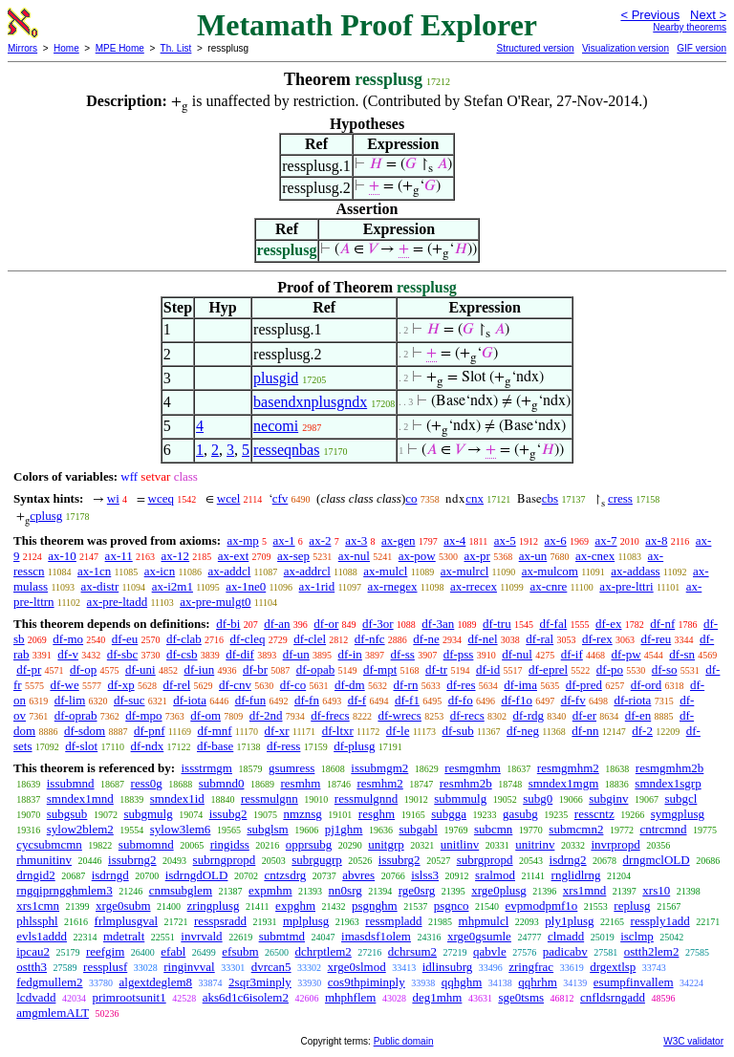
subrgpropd (485, 859)
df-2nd (266, 715)
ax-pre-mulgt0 (215, 601)
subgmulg (147, 814)
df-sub (457, 730)
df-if (572, 654)
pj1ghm (344, 829)
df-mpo (143, 715)
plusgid (275, 378)
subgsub (67, 814)
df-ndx (147, 746)
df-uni (140, 669)
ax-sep (293, 556)
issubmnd (71, 783)
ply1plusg (569, 921)
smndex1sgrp (668, 783)
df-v (67, 654)
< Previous (650, 15)
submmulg (460, 798)
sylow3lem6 (180, 829)
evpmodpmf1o (542, 905)
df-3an (437, 623)
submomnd (146, 844)
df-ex (608, 623)
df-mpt (380, 669)
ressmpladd (393, 921)
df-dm (350, 685)
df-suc (129, 700)
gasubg (520, 814)
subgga (448, 814)
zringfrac (530, 967)
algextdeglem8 (156, 982)
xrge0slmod (357, 967)
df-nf (662, 623)
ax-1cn (94, 571)
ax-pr (476, 556)
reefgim (105, 951)
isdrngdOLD (196, 875)
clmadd (566, 936)
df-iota (189, 700)
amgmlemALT (52, 1012)
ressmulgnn (269, 798)
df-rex (597, 639)
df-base (215, 746)
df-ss (403, 654)
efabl (173, 951)
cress (620, 498)
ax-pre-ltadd (117, 601)
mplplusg (306, 921)
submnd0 (222, 783)
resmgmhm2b (670, 768)
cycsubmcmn (49, 844)
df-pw (626, 654)
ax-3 (356, 540)
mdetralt (123, 936)
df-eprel (548, 669)
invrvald (201, 936)
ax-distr (100, 586)
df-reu (655, 639)
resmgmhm (472, 768)
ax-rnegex (393, 586)
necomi (275, 426)
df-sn (682, 654)
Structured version (534, 48)
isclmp (637, 936)
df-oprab (75, 715)
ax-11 (119, 556)
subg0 (537, 798)
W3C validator (693, 1041)
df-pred (584, 685)
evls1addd (41, 936)
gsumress (291, 768)
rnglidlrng (576, 875)
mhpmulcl (484, 921)
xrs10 (656, 890)
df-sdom (84, 730)
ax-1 (284, 540)
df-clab (184, 639)
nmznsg (302, 814)
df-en (638, 715)
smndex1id (177, 798)
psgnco (451, 905)
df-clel (309, 639)
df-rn (405, 685)
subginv (608, 798)
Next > (708, 15)
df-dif (240, 654)
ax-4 (454, 540)
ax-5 (505, 540)
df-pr (28, 669)
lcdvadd (35, 997)
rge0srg (417, 890)
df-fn (306, 700)
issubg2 (228, 814)
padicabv (565, 951)
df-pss (458, 654)
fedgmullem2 (49, 982)
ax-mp (243, 540)
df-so (665, 669)
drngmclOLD (656, 859)
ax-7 (605, 540)
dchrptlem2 (323, 951)
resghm (376, 814)
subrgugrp (316, 859)
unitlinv (460, 844)
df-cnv (235, 685)
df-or (325, 623)
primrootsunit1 (128, 997)
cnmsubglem (180, 890)
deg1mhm (437, 997)
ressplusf (105, 967)
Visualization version (625, 48)
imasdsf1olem (376, 936)
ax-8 (656, 540)
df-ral (539, 639)
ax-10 (62, 556)
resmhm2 (379, 783)
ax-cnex (595, 556)
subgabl (418, 829)
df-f (357, 700)
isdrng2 (568, 859)
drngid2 (35, 875)
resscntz (594, 814)
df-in (350, 654)
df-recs (467, 715)
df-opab (315, 669)
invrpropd (615, 844)
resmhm (300, 783)
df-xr (277, 730)
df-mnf (214, 730)
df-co (293, 685)
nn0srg (345, 890)
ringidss (229, 844)
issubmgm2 (379, 768)
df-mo (68, 639)
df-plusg (354, 746)
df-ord (646, 685)
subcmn (493, 829)
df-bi (228, 623)
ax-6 (556, 540)
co (411, 498)
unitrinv (534, 844)
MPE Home (120, 48)
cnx (474, 498)
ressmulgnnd (366, 798)
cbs (550, 498)
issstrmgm (206, 768)
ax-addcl (229, 571)
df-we (64, 685)
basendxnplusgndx (310, 402)
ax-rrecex (473, 586)
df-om (205, 715)
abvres (358, 875)
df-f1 (407, 700)
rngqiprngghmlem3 (64, 890)
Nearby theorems (689, 27)
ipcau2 (33, 951)
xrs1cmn (37, 905)
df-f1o (516, 700)
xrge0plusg (499, 890)
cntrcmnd (662, 829)
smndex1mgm (564, 783)
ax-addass (635, 571)
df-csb (182, 654)
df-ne (426, 639)
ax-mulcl (385, 571)
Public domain (404, 1041)
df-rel (176, 685)
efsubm (240, 951)
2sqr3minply (259, 982)
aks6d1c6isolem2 (246, 997)
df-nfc (370, 639)
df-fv (573, 700)
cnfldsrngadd (612, 997)
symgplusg (677, 814)
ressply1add (660, 921)
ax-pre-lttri (626, 586)
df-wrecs (399, 715)
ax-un (533, 556)
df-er (584, 715)
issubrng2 (132, 859)
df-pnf (149, 730)
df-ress (283, 746)
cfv (280, 498)
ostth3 (31, 967)
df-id (488, 669)
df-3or (378, 623)
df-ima (520, 685)
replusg (632, 905)
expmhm (270, 890)
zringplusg (213, 905)
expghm (295, 905)
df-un (296, 654)
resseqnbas (286, 450)
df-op (83, 669)
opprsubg (309, 844)
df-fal (553, 623)
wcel (229, 498)
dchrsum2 (412, 951)
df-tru (497, 623)
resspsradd (220, 921)
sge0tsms (521, 997)
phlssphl (36, 921)
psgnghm (375, 905)
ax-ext (233, 556)
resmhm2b (466, 783)
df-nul (517, 654)
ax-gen (398, 540)
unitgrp (386, 844)
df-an (277, 623)
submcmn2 (576, 829)
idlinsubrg (447, 967)
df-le (398, 730)
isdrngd (110, 875)
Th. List (176, 48)
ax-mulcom (550, 571)
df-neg (523, 730)
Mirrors (22, 48)
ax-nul (354, 556)
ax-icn (159, 571)
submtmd (282, 936)
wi (113, 498)
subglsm (267, 829)
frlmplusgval (126, 921)
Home (66, 48)
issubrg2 (399, 859)
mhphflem (350, 997)
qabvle (490, 951)
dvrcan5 (271, 967)
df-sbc (123, 654)
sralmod (495, 875)
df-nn (585, 730)
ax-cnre (548, 586)
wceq (161, 498)
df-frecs (330, 715)
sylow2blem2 (80, 829)
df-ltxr (338, 730)
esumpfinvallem (634, 982)
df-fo (460, 700)
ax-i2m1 (172, 586)
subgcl (680, 798)
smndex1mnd (80, 798)
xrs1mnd (585, 890)
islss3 (425, 875)
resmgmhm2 (568, 768)
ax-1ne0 (246, 586)
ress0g (146, 783)
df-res (460, 685)
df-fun (251, 700)
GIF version (701, 48)
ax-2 (320, 540)
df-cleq (248, 639)
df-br (255, 669)
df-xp (121, 685)
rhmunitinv (44, 859)
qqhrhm (537, 982)
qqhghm (462, 982)
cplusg (46, 515)
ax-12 (175, 556)
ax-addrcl (307, 571)
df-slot (81, 746)
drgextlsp (613, 967)
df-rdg (529, 715)
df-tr (436, 669)
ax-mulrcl (465, 571)
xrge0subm (123, 905)
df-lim (70, 700)
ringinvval (188, 967)
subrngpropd (224, 859)
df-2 (642, 730)
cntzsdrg (285, 875)
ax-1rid (317, 586)
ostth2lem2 (652, 951)
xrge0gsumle (479, 936)
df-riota (632, 700)
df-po (609, 669)
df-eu (125, 639)
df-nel (483, 639)
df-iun (199, 669)
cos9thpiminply (366, 982)
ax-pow (417, 556)
